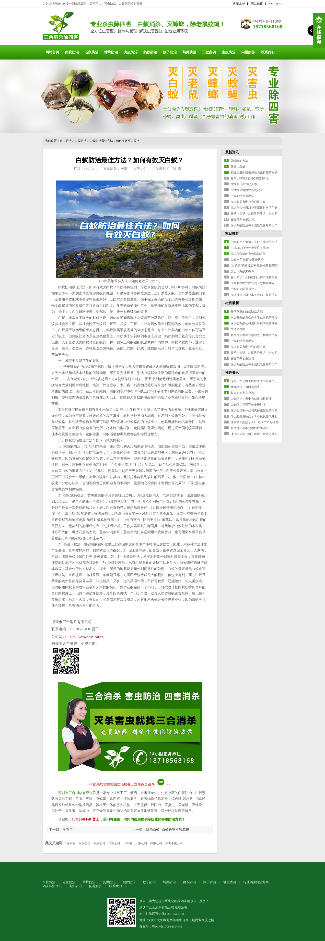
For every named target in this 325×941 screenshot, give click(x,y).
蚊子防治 (170, 52)
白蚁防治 (72, 52)
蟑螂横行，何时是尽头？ (247, 387)
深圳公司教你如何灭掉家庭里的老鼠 (254, 410)
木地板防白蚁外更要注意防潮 (250, 248)
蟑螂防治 (111, 52)
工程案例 (209, 52)
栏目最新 (232, 303)
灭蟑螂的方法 (239, 160)
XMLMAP (275, 4)
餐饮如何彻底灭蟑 (242, 393)
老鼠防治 (91, 52)
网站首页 (52, 52)
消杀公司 (114, 843)
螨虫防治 (229, 882)
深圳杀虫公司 (174, 843)
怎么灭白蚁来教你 (242, 271)
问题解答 (248, 52)
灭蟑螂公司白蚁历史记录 (247, 190)
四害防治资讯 (52, 886)
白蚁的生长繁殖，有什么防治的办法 (254, 242)
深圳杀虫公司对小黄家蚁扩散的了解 (254, 207)
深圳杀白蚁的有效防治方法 (248, 253)
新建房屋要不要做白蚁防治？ (250, 428)
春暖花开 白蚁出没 (243, 219)
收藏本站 (239, 4)
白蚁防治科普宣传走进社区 (248, 404)
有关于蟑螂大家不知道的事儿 (250, 178)
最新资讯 (232, 152)
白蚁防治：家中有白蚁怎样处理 (251, 398)
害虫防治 (228, 52)
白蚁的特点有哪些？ (244, 196)
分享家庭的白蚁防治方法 (247, 311)
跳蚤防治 (189, 882)
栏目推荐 (232, 233)
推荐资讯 (232, 372)
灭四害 (127, 843)
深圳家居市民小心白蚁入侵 (248, 202)
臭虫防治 (131, 52)
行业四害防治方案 (256, 882)
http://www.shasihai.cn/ (87, 637)
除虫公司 (156, 843)
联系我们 (268, 52)
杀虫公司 (84, 843)
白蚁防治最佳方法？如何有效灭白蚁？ (114, 141)
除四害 (71, 843)
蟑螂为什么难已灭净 (244, 184)
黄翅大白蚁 (238, 166)
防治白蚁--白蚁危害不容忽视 (167, 830)
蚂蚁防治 (150, 52)
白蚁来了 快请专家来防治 (247, 259)
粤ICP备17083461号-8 (167, 926)
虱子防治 (209, 882)
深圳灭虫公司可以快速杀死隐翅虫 (253, 381)
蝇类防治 (189, 52)
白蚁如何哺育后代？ (244, 289)
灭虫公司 (141, 843)
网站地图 (257, 4)
